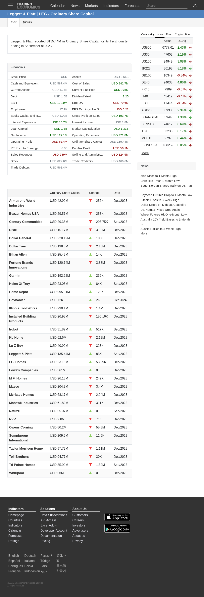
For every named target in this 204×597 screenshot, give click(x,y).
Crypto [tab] (178, 34)
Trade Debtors (20, 167)
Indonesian (32, 571)
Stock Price (18, 76)
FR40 (145, 89)
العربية (44, 571)
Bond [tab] (188, 34)
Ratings (13, 541)
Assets (76, 76)
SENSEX (147, 124)
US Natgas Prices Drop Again (160, 209)
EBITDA (77, 102)
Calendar (14, 530)
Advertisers (80, 530)
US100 (146, 61)
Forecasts (15, 535)
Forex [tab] (169, 34)
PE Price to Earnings (24, 148)
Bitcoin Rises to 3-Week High (159, 200)
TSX (144, 131)
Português (15, 566)
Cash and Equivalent (24, 83)
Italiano (29, 561)
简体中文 (61, 558)
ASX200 (147, 110)
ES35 (145, 103)
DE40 (145, 82)
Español (14, 561)
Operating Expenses (85, 135)
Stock (14, 161)
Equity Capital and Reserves (26, 115)
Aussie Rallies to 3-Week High (160, 228)
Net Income (18, 135)
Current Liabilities (83, 89)
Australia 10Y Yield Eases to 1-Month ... (165, 222)
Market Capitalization (86, 128)
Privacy (77, 541)
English (13, 555)
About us (78, 535)
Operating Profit (21, 141)
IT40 (144, 96)
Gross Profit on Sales (86, 115)
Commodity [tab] (147, 34)
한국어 (61, 570)
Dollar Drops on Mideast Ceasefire (163, 204)
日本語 (61, 565)
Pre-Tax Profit (81, 148)
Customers (80, 515)
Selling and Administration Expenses (87, 154)
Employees (18, 109)
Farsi (44, 566)
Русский (46, 555)
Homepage (16, 515)
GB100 (146, 75)
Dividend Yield (81, 96)
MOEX (146, 138)
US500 (146, 47)
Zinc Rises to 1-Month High (158, 175)
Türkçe (45, 561)
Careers (78, 520)
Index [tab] (160, 34)
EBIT (14, 102)
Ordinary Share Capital (87, 141)
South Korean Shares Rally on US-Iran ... (166, 188)
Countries (15, 520)
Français (14, 571)
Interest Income (82, 122)
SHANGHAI (149, 117)
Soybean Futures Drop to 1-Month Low (166, 195)
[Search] (166, 5)
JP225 (145, 68)
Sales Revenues (21, 154)
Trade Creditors (82, 161)
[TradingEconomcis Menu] (11, 5)
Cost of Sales (81, 83)
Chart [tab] (13, 22)
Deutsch (30, 555)
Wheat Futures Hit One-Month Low (163, 214)
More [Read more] (145, 153)
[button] (195, 6)
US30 (145, 54)
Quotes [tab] (27, 22)
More (143, 233)
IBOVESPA (149, 145)
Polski (28, 566)
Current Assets (20, 89)
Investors (78, 525)
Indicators (15, 525)
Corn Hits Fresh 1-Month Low (159, 180)
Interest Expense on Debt (26, 122)
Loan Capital (19, 128)
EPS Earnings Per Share (87, 109)
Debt (14, 96)
